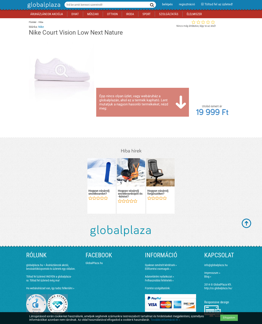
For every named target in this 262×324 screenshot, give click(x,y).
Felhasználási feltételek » (159, 280)
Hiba (40, 22)
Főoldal (32, 22)
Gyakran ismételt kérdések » (161, 265)
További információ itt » (165, 319)
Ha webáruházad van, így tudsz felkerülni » (50, 288)
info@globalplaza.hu (216, 265)
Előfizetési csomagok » (158, 268)
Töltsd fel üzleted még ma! (45, 280)
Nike (41, 26)
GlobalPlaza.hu (94, 263)
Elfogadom (229, 317)
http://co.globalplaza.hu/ (218, 288)
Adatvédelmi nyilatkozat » (159, 276)
